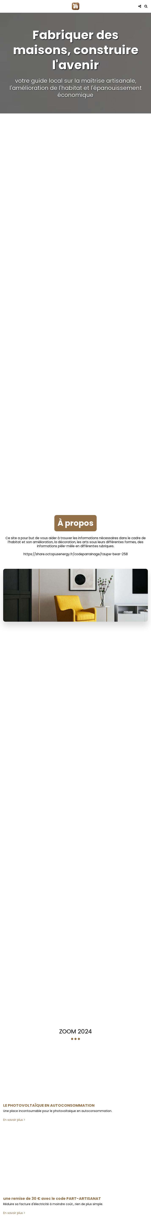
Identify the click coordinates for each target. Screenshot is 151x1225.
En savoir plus (14, 1123)
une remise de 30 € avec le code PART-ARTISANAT (52, 1201)
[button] (4, 6)
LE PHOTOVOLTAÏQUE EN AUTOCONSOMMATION (49, 1108)
